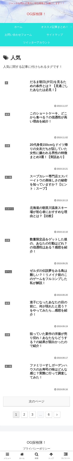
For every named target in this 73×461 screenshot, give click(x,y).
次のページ (36, 401)
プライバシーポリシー (36, 448)
